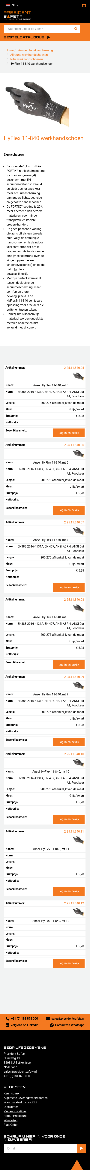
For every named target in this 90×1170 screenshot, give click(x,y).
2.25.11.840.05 (74, 368)
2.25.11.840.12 (74, 903)
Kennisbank (11, 1093)
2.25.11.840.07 (74, 522)
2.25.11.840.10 (74, 754)
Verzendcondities (15, 1111)
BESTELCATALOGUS (24, 37)
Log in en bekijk (68, 433)
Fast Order (10, 1125)
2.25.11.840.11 (74, 831)
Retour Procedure (15, 1116)
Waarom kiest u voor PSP (20, 1102)
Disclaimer (11, 1107)
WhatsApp (10, 1120)
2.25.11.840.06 (74, 445)
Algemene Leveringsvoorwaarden (26, 1098)
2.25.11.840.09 (74, 677)
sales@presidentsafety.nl (65, 1019)
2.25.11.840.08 (74, 599)
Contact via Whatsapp (67, 1025)
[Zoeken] (76, 28)
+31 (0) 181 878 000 (22, 1019)
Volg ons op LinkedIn (22, 1025)
